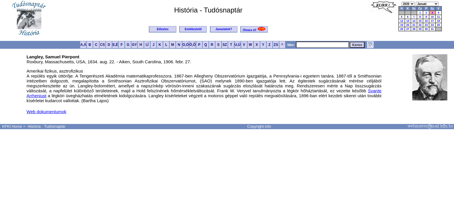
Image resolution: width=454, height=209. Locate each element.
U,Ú (238, 45)
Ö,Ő (192, 45)
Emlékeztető (193, 29)
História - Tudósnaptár (46, 126)
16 (426, 20)
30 (426, 29)
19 (401, 25)
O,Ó (185, 45)
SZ (224, 45)
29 (420, 29)
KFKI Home (12, 126)
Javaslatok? (223, 29)
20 (407, 25)
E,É (115, 45)
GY (134, 45)
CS (102, 45)
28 (413, 29)
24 (432, 25)
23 (426, 25)
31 (432, 29)
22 (420, 25)
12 (401, 20)
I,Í (147, 45)
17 (432, 20)
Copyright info (259, 126)
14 (413, 20)
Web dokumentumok (46, 111)
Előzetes (163, 29)
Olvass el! (254, 29)
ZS (276, 45)
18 (438, 20)
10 (432, 16)
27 (407, 29)
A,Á (83, 45)
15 (420, 20)
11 (438, 16)
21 (413, 25)
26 (401, 29)
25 (438, 25)
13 (407, 20)
